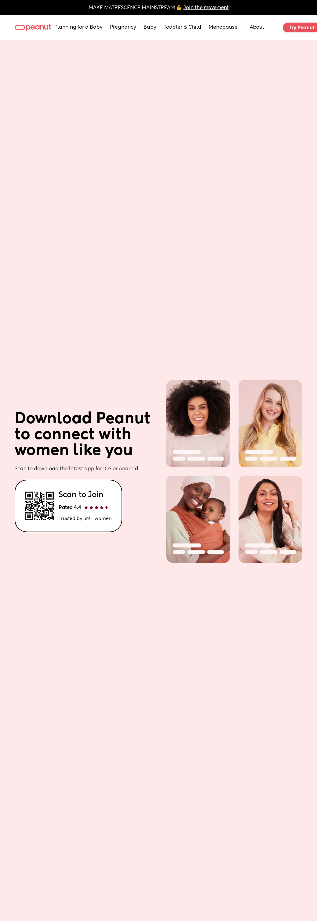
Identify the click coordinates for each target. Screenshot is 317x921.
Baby (150, 27)
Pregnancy (123, 27)
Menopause (223, 27)
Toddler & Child (182, 27)
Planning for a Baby (78, 27)
